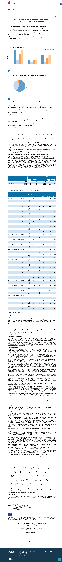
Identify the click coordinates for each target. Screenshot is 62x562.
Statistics (21, 5)
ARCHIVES (30, 5)
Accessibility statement (23, 555)
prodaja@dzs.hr (33, 543)
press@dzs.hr (34, 525)
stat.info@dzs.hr (33, 539)
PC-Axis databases (47, 41)
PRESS (46, 5)
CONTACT (52, 5)
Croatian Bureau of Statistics (35, 41)
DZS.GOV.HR (38, 5)
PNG (9, 71)
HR (58, 5)
